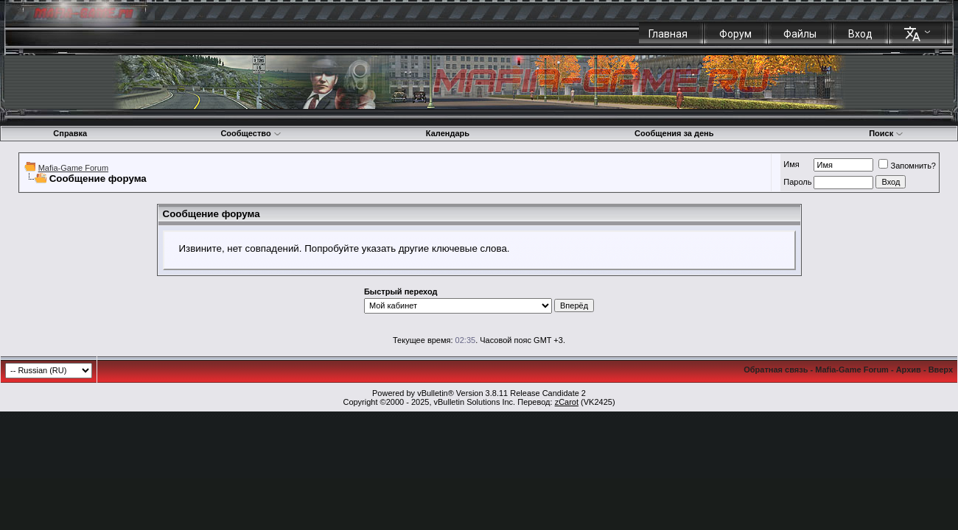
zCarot (566, 402)
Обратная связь (776, 369)
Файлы (800, 34)
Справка (70, 133)
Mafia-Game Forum (73, 167)
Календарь (447, 133)
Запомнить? (907, 165)
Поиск (886, 133)
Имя (791, 164)
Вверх (941, 369)
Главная (668, 34)
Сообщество (250, 133)
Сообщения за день (673, 133)
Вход (860, 34)
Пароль (797, 181)
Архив (908, 369)
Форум (735, 34)
